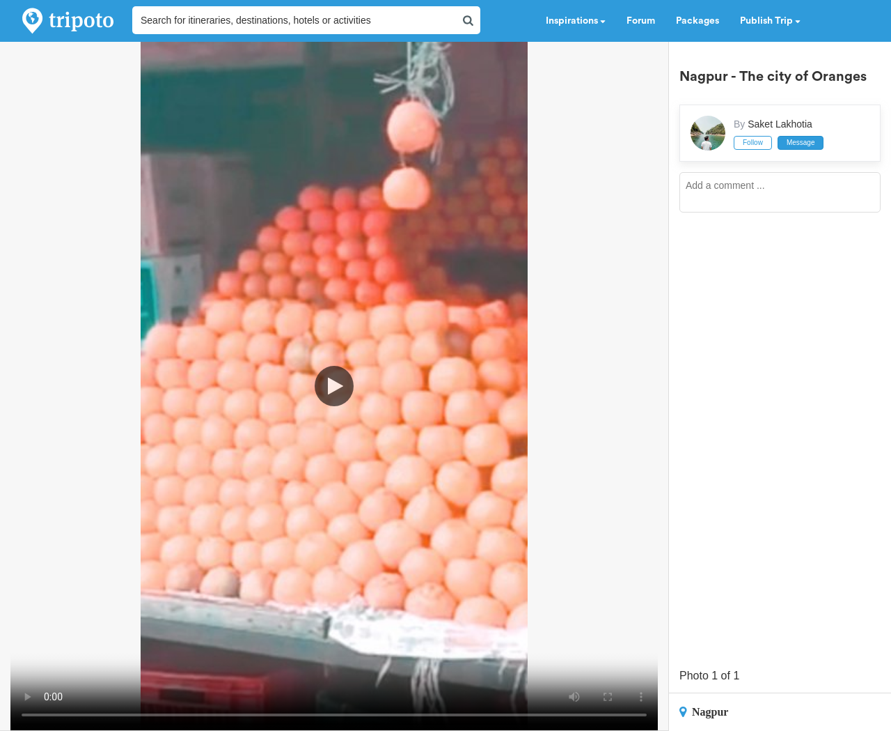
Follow (753, 142)
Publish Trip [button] (770, 21)
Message (801, 142)
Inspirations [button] (576, 21)
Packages (697, 21)
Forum (640, 21)
